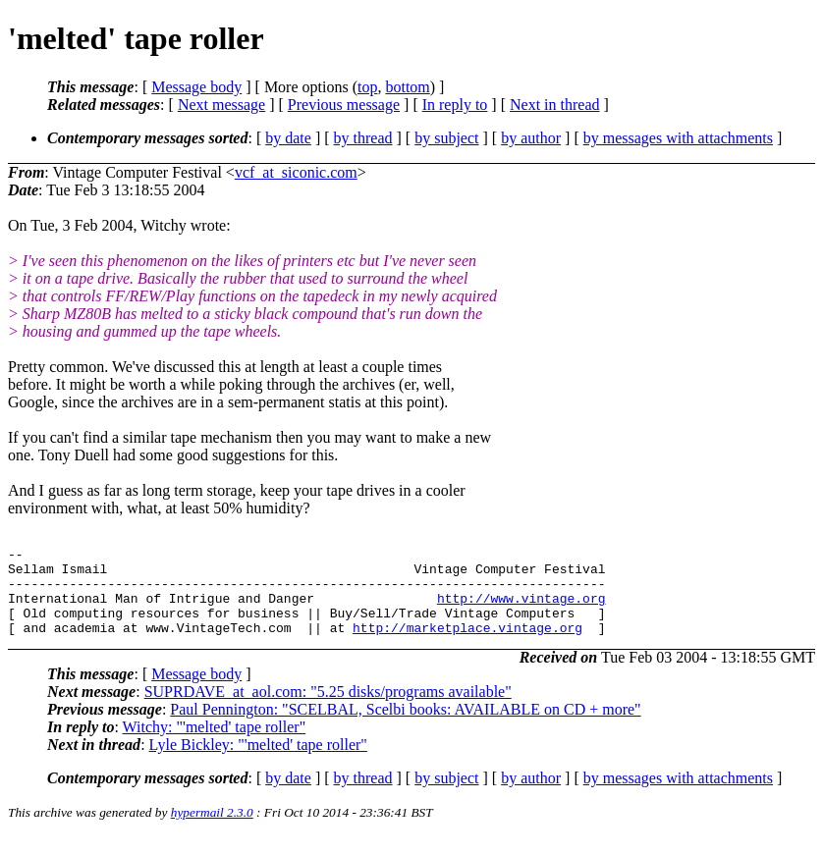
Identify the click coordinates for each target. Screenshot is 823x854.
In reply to (455, 104)
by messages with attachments (678, 138)
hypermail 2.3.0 (212, 830)
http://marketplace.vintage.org (467, 645)
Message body (196, 87)
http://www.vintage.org (521, 609)
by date (288, 138)
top (367, 87)
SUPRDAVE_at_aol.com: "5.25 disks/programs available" (328, 709)
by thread (363, 138)
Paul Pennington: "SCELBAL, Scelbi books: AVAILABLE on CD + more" (405, 727)
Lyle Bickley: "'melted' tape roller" (258, 762)
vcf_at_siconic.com (296, 172)
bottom (407, 87)
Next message (221, 104)
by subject (446, 138)
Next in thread (555, 104)
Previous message (344, 104)
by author (531, 138)
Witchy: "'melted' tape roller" (214, 744)
